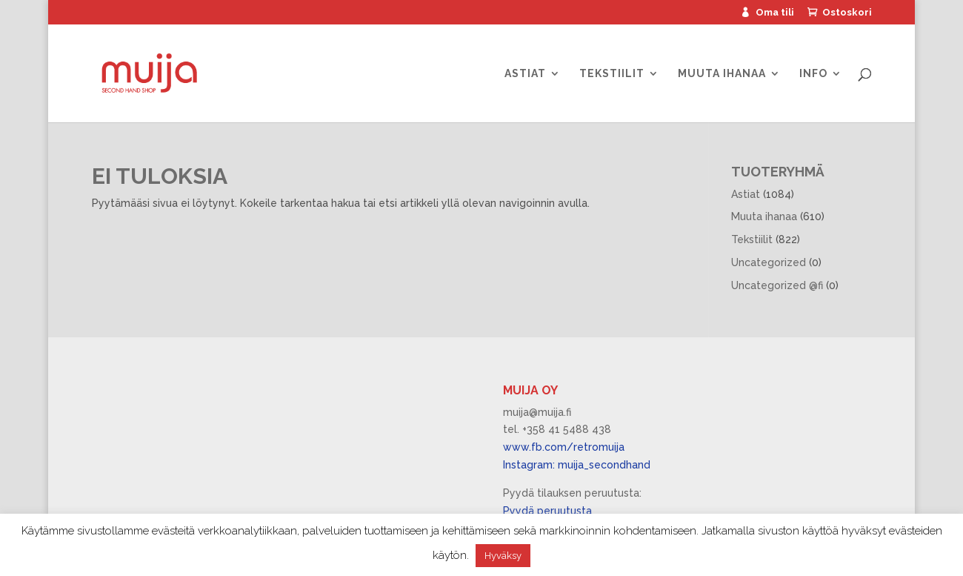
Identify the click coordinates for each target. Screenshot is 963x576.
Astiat (525, 73)
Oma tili (775, 12)
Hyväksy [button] (503, 555)
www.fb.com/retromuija (563, 447)
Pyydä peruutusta (547, 511)
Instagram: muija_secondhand (576, 465)
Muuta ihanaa (722, 73)
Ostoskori (847, 12)
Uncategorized (768, 262)
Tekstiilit (611, 73)
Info (813, 73)
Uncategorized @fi (777, 285)
